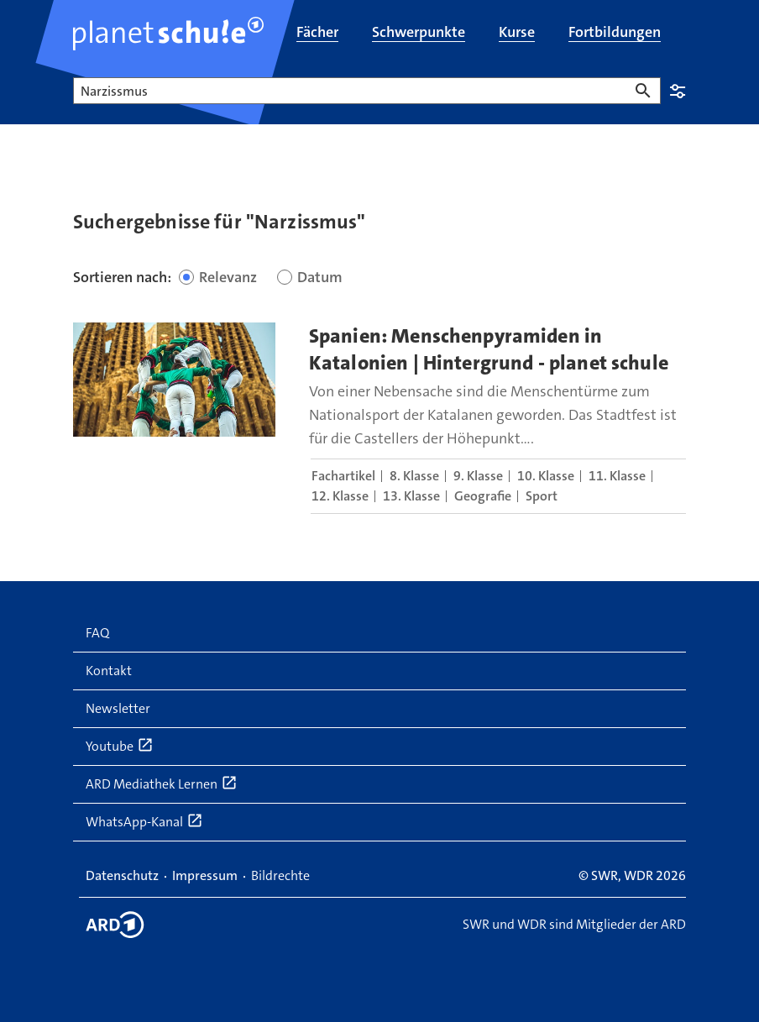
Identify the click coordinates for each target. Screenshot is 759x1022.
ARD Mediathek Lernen (162, 783)
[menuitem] (317, 33)
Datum (320, 277)
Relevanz (228, 277)
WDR (638, 875)
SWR (604, 875)
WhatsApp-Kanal (144, 821)
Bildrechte (280, 875)
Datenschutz (122, 875)
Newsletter (118, 708)
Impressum (205, 875)
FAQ (97, 633)
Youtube (120, 745)
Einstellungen (677, 90)
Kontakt (109, 670)
